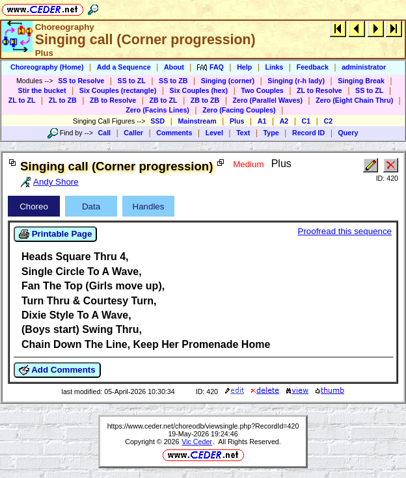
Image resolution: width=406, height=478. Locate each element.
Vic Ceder (197, 441)
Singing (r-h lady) (296, 81)
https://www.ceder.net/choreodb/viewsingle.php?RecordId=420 (203, 426)
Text (243, 133)
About (174, 67)
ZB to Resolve (113, 100)
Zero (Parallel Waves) (268, 100)
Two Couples (262, 90)
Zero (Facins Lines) (157, 110)
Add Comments (57, 370)
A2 (284, 121)
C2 (327, 121)
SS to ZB (173, 81)
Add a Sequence (124, 67)
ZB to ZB (205, 100)
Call (104, 133)
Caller (133, 133)
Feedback (313, 67)
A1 (262, 121)
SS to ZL (132, 81)
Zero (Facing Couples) (239, 110)
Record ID (308, 133)
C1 (306, 121)
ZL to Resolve (319, 90)
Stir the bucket (42, 90)
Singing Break (361, 81)
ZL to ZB (63, 100)
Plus (237, 121)
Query (348, 133)
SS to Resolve (81, 81)
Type (271, 133)
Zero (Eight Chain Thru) (354, 100)
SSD (157, 121)
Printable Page (55, 234)
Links (274, 67)
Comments (174, 133)
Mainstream (197, 121)
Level (214, 133)
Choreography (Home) (47, 67)
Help (244, 67)
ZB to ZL (163, 100)
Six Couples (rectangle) (117, 90)
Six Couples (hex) (199, 90)
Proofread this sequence (345, 231)
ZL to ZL (22, 100)
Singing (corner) (227, 81)
